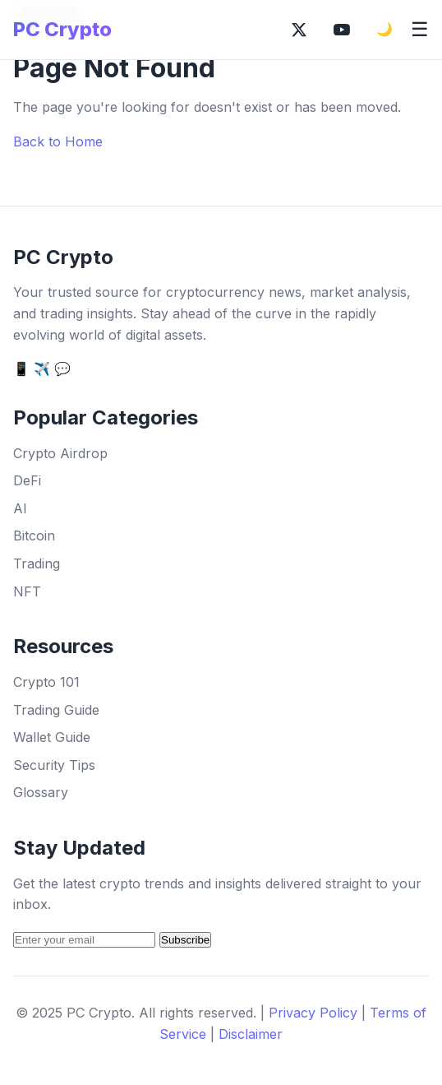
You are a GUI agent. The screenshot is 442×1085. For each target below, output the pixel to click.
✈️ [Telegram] (42, 368)
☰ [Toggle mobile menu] (420, 29)
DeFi (27, 480)
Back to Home (58, 141)
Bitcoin (34, 535)
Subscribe (185, 940)
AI (20, 508)
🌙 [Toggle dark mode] (384, 29)
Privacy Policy (313, 1012)
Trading (36, 563)
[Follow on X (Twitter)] (299, 29)
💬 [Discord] (62, 368)
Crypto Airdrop (60, 453)
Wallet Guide (51, 737)
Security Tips (54, 765)
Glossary (40, 792)
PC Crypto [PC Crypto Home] (62, 29)
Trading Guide (56, 710)
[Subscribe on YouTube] (341, 29)
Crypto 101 (46, 682)
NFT (27, 591)
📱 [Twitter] (21, 368)
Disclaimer (251, 1034)
